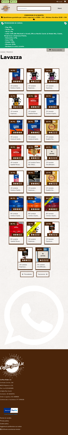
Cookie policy (4, 424)
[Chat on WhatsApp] (34, 315)
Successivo (42, 274)
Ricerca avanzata (55, 50)
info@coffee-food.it (6, 391)
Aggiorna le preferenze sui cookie (11, 426)
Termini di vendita (5, 418)
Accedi (60, 1)
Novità (13, 1)
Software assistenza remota (10, 429)
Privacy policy (4, 421)
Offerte (5, 1)
